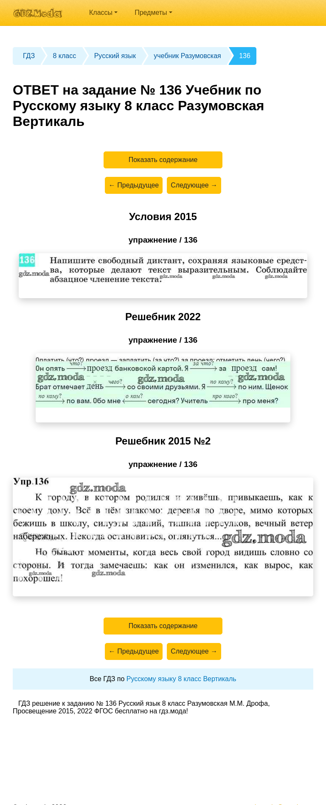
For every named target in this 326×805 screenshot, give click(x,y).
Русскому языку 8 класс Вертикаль (181, 678)
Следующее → (194, 185)
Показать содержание (163, 159)
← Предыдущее (134, 185)
